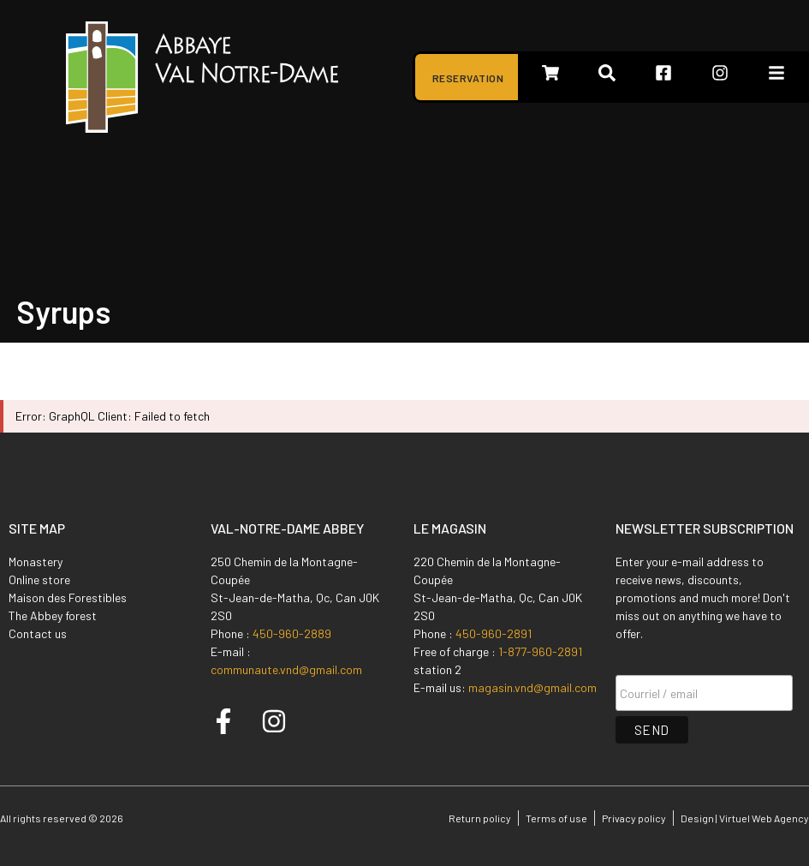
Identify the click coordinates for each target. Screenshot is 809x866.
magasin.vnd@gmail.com (532, 687)
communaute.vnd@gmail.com (286, 669)
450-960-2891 (493, 633)
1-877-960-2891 (540, 651)
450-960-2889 (292, 633)
